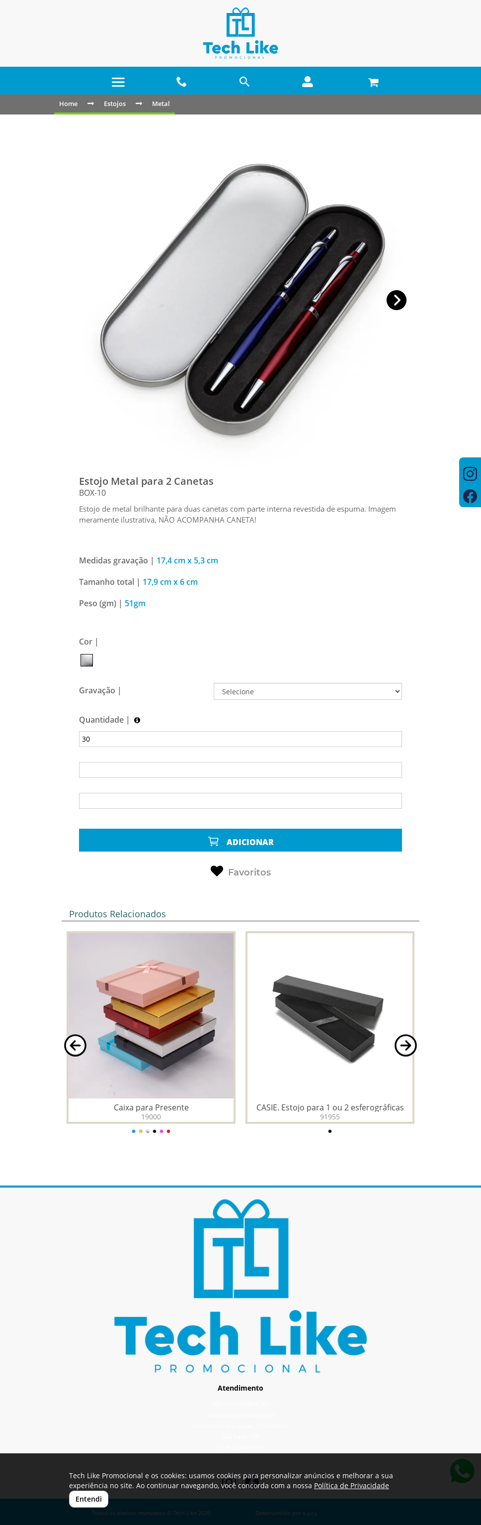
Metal (161, 103)
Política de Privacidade (351, 1485)
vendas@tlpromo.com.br (241, 1415)
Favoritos (241, 871)
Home (68, 103)
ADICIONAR (240, 841)
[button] (397, 300)
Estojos (115, 103)
